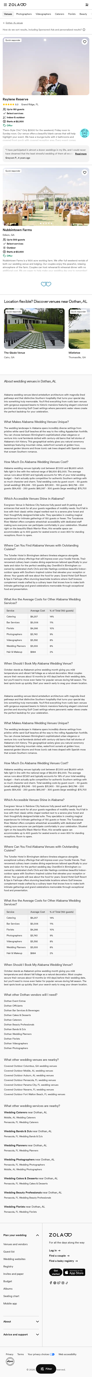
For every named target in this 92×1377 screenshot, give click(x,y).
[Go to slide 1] (40, 93)
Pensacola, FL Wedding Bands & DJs (23, 1136)
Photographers (24, 14)
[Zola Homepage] (17, 4)
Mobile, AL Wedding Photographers (23, 1169)
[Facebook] (50, 1283)
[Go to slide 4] (48, 93)
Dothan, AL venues (13, 23)
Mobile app (10, 1303)
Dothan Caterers (13, 1019)
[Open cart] (87, 5)
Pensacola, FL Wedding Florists (20, 1211)
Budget (7, 1281)
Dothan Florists (12, 1038)
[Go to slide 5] (51, 93)
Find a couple (59, 1255)
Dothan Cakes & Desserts (17, 1015)
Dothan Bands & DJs (15, 1029)
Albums (7, 1288)
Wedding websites (14, 1259)
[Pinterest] (55, 1283)
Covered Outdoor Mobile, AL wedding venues (28, 1070)
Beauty (83, 14)
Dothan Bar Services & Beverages (21, 1010)
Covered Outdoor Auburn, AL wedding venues (29, 1075)
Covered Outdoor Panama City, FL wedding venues (31, 1084)
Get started (56, 1272)
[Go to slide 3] (46, 93)
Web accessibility (67, 1354)
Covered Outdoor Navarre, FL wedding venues (29, 1089)
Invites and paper (13, 1273)
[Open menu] (5, 5)
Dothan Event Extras (15, 1001)
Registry (8, 1266)
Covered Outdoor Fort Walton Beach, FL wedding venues (34, 1094)
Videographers (43, 14)
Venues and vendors (15, 1244)
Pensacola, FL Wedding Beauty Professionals (27, 1197)
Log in (55, 1250)
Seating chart (11, 1296)
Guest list (8, 1251)
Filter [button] (46, 1369)
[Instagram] (63, 1283)
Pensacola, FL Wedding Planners (21, 1150)
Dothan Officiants (13, 1005)
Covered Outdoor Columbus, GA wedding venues (30, 1066)
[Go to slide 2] (43, 93)
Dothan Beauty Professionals (19, 1024)
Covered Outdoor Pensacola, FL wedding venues (30, 1080)
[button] (85, 42)
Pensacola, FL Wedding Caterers (21, 1122)
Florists (72, 14)
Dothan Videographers (16, 1043)
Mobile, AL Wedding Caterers (19, 1117)
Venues (8, 14)
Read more (81, 153)
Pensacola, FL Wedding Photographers (24, 1164)
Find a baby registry (63, 1260)
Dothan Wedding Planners (17, 1034)
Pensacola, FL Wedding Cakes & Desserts (26, 1183)
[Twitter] (59, 1283)
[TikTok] (67, 1283)
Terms (20, 1354)
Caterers (59, 14)
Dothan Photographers (16, 1048)
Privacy (9, 1354)
